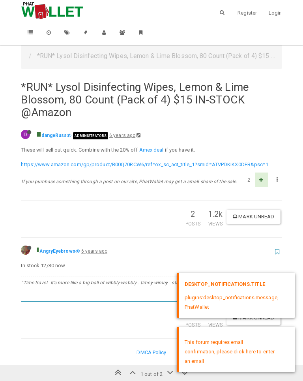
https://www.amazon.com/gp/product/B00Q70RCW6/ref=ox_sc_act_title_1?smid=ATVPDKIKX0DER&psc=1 (144, 164)
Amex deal (151, 150)
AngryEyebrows (57, 251)
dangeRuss (54, 135)
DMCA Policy (151, 352)
